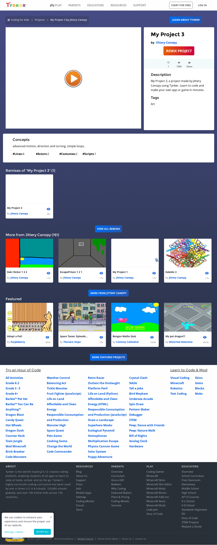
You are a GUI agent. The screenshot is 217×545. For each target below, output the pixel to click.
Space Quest (55, 430)
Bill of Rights (138, 436)
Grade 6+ (12, 394)
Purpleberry (18, 342)
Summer (116, 505)
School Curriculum (193, 476)
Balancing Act (56, 383)
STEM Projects (190, 522)
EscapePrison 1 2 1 (71, 272)
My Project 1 (120, 272)
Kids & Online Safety (108, 539)
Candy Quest (15, 420)
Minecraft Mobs (156, 488)
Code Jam (152, 509)
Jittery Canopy (166, 42)
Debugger (136, 415)
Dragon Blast (15, 415)
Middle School (190, 488)
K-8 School (188, 505)
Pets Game (54, 436)
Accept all (42, 531)
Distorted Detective (181, 342)
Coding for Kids (20, 19)
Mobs (199, 394)
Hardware (136, 446)
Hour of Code (154, 514)
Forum (80, 505)
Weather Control (58, 378)
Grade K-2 (12, 383)
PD (183, 514)
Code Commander (59, 451)
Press (79, 484)
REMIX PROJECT (179, 51)
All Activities (14, 378)
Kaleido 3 (171, 272)
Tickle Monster (57, 388)
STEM (133, 420)
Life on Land (55, 399)
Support (81, 480)
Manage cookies (14, 532)
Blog (78, 472)
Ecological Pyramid (101, 430)
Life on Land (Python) (103, 394)
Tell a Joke (136, 388)
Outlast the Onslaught (104, 383)
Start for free (181, 5)
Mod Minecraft (16, 446)
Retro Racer (96, 378)
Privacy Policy (85, 539)
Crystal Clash (138, 378)
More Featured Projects (108, 357)
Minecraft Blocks (156, 493)
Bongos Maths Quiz (124, 336)
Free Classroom (191, 480)
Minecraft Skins (155, 480)
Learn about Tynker (186, 19)
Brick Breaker (15, 451)
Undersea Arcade (141, 399)
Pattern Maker (139, 409)
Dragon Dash (15, 430)
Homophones (97, 436)
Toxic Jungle (14, 441)
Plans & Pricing (120, 497)
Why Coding (118, 488)
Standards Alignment (194, 509)
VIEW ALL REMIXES (108, 228)
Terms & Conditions (63, 539)
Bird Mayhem (138, 394)
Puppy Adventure (100, 457)
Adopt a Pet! (14, 336)
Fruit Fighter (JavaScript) (64, 394)
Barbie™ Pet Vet (16, 399)
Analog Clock (138, 441)
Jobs (78, 488)
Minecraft (177, 383)
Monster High (56, 425)
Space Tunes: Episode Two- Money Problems (74, 336)
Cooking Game (57, 441)
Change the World (59, 446)
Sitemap (81, 497)
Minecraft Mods (156, 505)
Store (79, 509)
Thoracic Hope (72, 342)
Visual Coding (179, 378)
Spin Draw (136, 404)
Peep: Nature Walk (142, 430)
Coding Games (155, 472)
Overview (117, 472)
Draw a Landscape (101, 420)
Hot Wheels (13, 425)
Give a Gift (117, 480)
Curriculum (118, 476)
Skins (199, 378)
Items (199, 383)
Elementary (188, 484)
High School (189, 493)
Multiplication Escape (103, 441)
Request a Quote (192, 526)
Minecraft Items (155, 501)
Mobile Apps (83, 493)
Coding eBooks (85, 501)
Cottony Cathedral (127, 342)
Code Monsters (16, 457)
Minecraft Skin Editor (159, 484)
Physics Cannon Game (103, 446)
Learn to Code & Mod (188, 370)
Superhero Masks (100, 425)
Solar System (97, 451)
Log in (202, 5)
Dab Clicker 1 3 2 (17, 272)
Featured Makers (121, 493)
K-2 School (188, 501)
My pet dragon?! (175, 336)
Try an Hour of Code (23, 370)
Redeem (116, 484)
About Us (81, 476)
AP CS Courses (190, 497)
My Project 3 (14, 208)
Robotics (176, 388)
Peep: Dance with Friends (147, 425)
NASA (133, 383)
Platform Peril (98, 388)
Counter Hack (15, 436)
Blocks (199, 388)
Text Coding (178, 394)
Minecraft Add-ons (157, 497)
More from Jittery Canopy (108, 293)
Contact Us (140, 539)
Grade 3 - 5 (13, 388)
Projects (40, 19)
